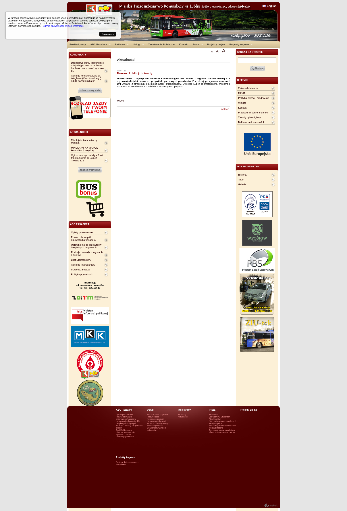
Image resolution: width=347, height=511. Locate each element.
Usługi (137, 44)
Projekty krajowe (240, 44)
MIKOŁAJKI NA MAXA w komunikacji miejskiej (84, 149)
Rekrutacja (213, 414)
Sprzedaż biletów (80, 269)
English (271, 6)
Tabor (241, 179)
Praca (197, 44)
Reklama (121, 44)
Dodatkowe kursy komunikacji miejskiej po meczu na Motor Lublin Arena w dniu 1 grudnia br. (87, 66)
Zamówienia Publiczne (161, 44)
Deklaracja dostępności (251, 122)
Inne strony (184, 409)
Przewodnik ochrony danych (253, 112)
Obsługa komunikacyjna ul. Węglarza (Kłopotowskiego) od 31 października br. (86, 78)
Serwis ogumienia (155, 426)
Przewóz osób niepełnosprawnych (155, 418)
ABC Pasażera (99, 44)
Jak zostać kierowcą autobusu (222, 430)
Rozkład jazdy (77, 44)
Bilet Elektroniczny (81, 259)
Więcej (121, 100)
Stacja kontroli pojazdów (157, 414)
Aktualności (183, 417)
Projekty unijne (216, 44)
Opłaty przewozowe (82, 232)
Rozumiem (108, 34)
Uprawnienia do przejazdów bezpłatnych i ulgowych (86, 246)
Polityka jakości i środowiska (253, 98)
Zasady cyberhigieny (249, 117)
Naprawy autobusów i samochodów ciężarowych (158, 422)
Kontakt (183, 44)
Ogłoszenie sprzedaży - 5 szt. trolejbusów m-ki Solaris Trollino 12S (87, 158)
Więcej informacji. (74, 26)
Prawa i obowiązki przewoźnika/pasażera (83, 238)
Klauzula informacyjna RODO (222, 432)
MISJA (241, 93)
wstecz (225, 109)
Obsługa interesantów (83, 264)
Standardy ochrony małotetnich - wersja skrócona (223, 427)
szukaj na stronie (250, 52)
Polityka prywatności (82, 274)
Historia (242, 174)
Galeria (242, 184)
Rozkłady (182, 414)
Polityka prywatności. (53, 26)
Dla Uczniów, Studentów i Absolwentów (220, 418)
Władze (242, 102)
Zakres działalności (248, 88)
